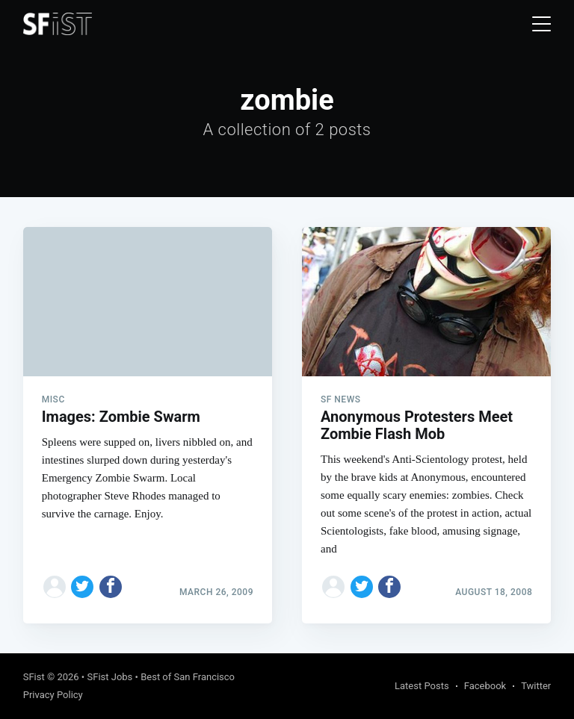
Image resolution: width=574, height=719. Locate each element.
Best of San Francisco (188, 676)
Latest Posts (422, 685)
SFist (34, 676)
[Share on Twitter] (82, 587)
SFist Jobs (109, 676)
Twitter (536, 685)
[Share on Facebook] (110, 587)
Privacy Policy (53, 694)
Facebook (485, 685)
